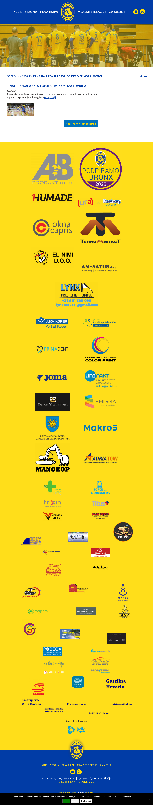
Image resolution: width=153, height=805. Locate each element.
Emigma (90, 792)
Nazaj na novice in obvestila (81, 123)
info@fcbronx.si (86, 782)
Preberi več (86, 801)
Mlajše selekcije (92, 11)
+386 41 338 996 (67, 782)
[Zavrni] (149, 799)
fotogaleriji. (50, 97)
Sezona (31, 11)
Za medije (117, 11)
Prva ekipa (49, 11)
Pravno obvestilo (67, 792)
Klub (18, 11)
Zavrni (75, 801)
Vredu (66, 801)
